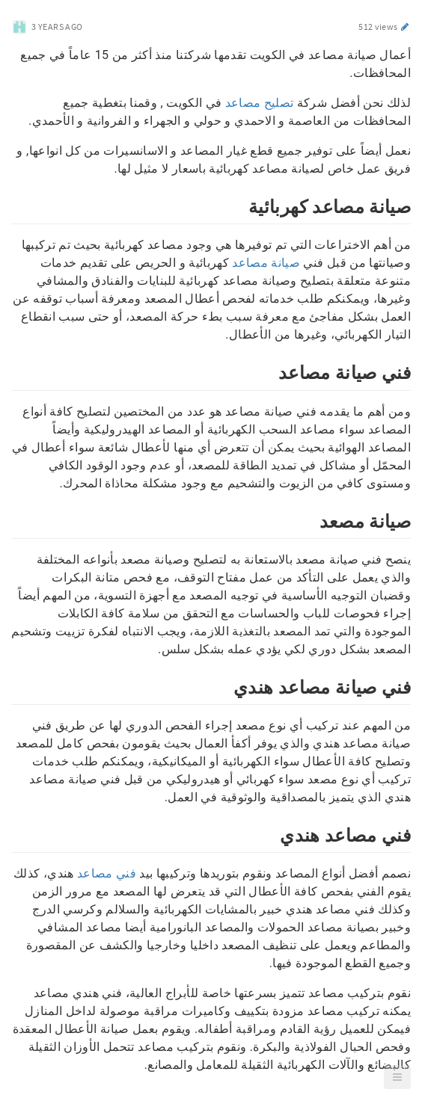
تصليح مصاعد (259, 103)
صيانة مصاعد (266, 263)
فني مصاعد (106, 873)
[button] (397, 1077)
